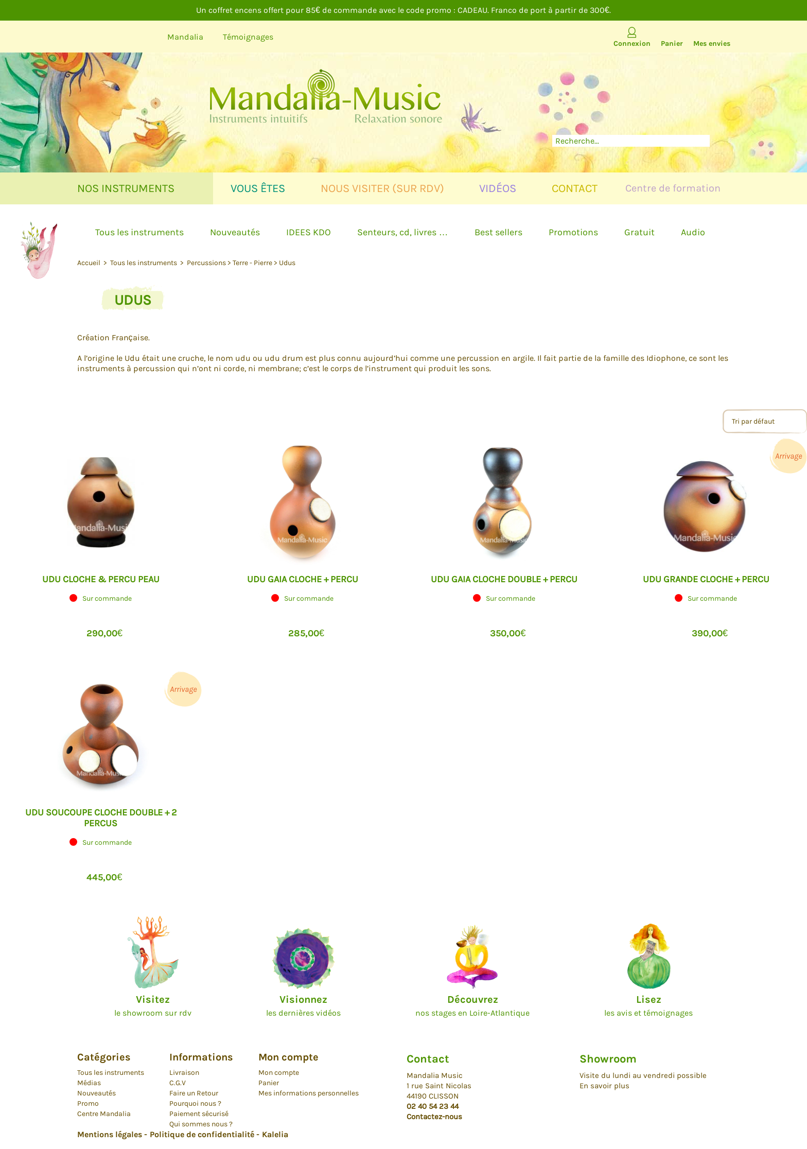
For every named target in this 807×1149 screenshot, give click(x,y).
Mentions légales (109, 1134)
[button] (101, 613)
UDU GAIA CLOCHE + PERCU (302, 579)
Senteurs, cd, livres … (402, 232)
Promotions (573, 232)
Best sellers (498, 232)
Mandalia (185, 37)
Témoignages (248, 37)
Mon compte (278, 1072)
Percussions (206, 262)
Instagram (141, 36)
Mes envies (711, 43)
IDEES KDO (308, 232)
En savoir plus (604, 1085)
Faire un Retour (193, 1093)
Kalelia (275, 1134)
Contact (575, 188)
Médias (89, 1082)
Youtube (83, 36)
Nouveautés (235, 232)
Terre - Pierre (252, 262)
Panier (672, 43)
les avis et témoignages (648, 1006)
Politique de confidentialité (202, 1134)
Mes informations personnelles (308, 1093)
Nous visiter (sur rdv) (382, 188)
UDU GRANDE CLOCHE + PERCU (706, 579)
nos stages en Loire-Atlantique (472, 1006)
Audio (693, 232)
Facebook (112, 36)
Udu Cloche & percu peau (101, 579)
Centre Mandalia (104, 1113)
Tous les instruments (139, 232)
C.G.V (177, 1082)
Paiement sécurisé (199, 1113)
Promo (88, 1103)
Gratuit (639, 232)
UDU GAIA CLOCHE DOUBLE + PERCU (504, 579)
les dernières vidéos (303, 1006)
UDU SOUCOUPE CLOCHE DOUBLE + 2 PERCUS (101, 818)
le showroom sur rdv (152, 1006)
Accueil (89, 262)
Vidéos (497, 188)
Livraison (184, 1072)
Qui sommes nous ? (201, 1124)
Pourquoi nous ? (195, 1103)
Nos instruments (125, 188)
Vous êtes (258, 188)
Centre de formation (673, 188)
